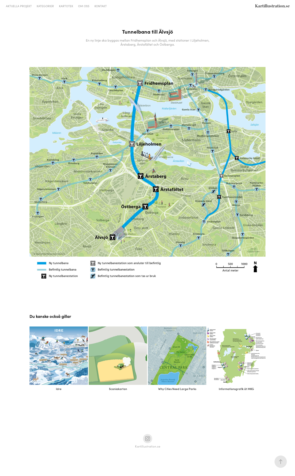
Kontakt (100, 6)
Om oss (83, 6)
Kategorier (45, 6)
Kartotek (66, 6)
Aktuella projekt (19, 6)
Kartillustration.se (272, 6)
